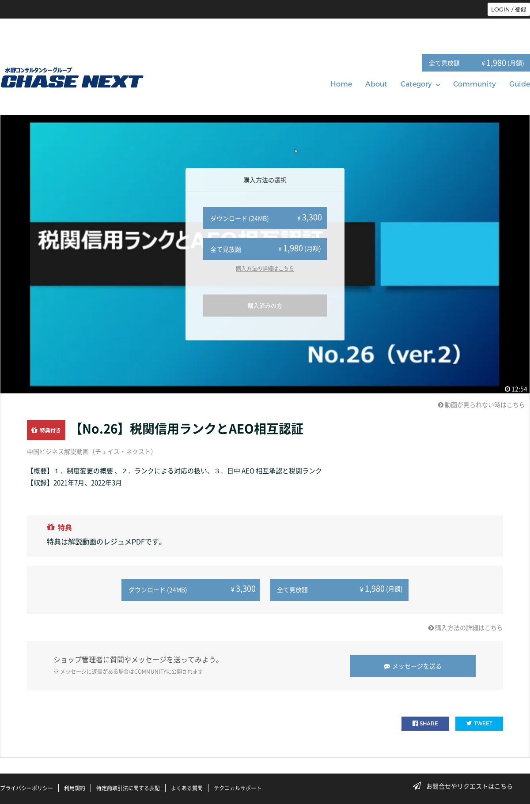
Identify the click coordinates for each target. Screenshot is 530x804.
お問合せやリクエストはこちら (465, 785)
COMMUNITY (150, 671)
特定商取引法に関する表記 (128, 788)
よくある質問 (187, 788)
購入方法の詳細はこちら (265, 268)
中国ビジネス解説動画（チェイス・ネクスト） (92, 451)
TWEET (479, 723)
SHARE (425, 723)
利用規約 (74, 788)
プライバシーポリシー (26, 788)
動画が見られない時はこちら (481, 404)
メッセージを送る (413, 665)
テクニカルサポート (237, 788)
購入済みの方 (265, 305)
